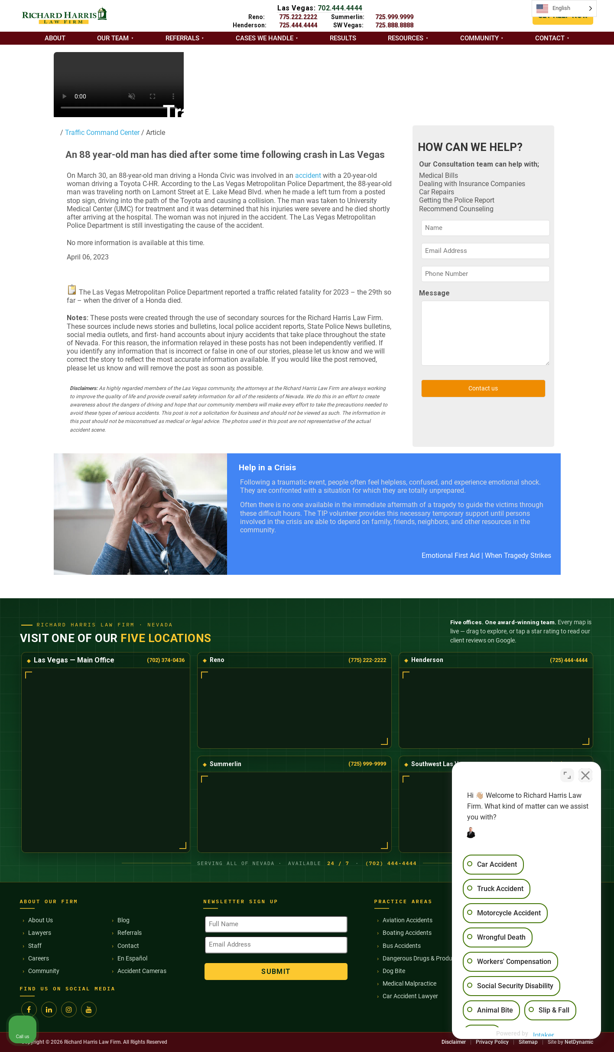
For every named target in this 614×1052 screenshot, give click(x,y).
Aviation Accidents (407, 920)
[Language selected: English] (564, 8)
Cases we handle (264, 38)
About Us (40, 920)
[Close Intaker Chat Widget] (585, 775)
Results (343, 38)
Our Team (113, 38)
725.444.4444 (298, 25)
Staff (35, 945)
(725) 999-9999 (367, 763)
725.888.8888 (394, 25)
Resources (405, 38)
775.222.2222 (298, 16)
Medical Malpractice (409, 983)
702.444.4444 (340, 8)
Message (434, 293)
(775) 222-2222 (367, 660)
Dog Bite (394, 970)
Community (479, 38)
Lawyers (39, 932)
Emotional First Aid (451, 555)
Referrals (182, 38)
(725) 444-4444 (569, 660)
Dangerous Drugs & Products (422, 958)
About (55, 38)
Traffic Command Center (101, 132)
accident (308, 175)
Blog (123, 920)
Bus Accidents (402, 945)
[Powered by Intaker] (540, 1033)
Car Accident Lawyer (410, 996)
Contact (550, 38)
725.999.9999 (394, 16)
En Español (132, 958)
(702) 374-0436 (166, 660)
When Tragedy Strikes (518, 555)
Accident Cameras (141, 970)
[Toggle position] (567, 775)
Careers (38, 958)
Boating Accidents (407, 932)
